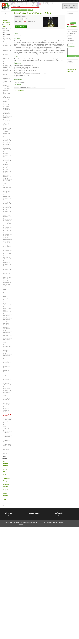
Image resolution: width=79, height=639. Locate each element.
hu (37, 1)
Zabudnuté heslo (72, 26)
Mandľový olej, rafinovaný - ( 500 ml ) (7, 198)
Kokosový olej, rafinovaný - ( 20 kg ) (7, 150)
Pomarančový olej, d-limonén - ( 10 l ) (7, 352)
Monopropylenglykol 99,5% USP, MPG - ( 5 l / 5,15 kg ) (7, 241)
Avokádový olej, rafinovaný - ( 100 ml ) (7, 40)
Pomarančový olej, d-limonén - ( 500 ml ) (7, 341)
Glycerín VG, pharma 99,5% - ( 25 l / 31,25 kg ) (7, 119)
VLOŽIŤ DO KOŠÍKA (20, 26)
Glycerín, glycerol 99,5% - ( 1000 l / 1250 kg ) (7, 130)
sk (29, 1)
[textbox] (25, 6)
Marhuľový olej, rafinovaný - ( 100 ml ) (7, 211)
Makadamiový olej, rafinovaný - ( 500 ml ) (7, 187)
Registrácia (71, 24)
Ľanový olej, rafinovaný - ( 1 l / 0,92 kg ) (7, 160)
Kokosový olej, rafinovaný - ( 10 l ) (7, 144)
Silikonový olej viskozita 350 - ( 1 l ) (7, 405)
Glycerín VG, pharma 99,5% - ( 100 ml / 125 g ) (7, 87)
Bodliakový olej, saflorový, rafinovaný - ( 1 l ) (7, 69)
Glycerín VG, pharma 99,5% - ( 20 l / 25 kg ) (7, 114)
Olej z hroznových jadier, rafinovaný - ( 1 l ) (7, 284)
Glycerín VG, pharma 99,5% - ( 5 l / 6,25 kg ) (7, 103)
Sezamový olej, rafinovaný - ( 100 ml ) (7, 379)
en (34, 1)
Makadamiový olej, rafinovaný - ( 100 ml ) (7, 182)
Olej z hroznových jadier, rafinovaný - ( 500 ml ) (7, 279)
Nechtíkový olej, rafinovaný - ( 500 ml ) (7, 264)
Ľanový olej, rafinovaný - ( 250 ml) (7, 155)
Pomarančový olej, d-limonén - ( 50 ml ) (7, 329)
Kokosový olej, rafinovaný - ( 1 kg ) (7, 135)
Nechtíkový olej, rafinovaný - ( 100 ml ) (7, 259)
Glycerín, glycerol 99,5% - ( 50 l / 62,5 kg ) (7, 124)
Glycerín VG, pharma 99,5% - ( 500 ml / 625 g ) (7, 92)
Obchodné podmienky (21, 9)
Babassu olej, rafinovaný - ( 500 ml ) (7, 60)
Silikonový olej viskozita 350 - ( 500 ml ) (6, 399)
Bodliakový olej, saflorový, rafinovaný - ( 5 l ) (7, 74)
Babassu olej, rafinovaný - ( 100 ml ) (7, 54)
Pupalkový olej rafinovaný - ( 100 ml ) (7, 357)
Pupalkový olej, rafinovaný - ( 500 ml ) (7, 362)
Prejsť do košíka (70, 7)
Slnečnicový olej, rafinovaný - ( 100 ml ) (7, 416)
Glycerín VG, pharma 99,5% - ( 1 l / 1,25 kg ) (7, 97)
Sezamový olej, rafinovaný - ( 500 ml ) (7, 385)
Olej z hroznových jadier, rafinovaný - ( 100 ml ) (7, 273)
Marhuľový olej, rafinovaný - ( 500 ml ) (7, 217)
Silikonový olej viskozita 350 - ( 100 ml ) (6, 394)
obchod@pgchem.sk (21, 0)
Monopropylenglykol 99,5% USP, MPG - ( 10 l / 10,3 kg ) (7, 246)
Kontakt (30, 9)
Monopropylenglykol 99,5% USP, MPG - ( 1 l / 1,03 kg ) (7, 236)
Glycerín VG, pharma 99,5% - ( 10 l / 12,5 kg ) (7, 108)
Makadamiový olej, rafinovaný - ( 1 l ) (7, 193)
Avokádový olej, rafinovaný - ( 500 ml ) (7, 45)
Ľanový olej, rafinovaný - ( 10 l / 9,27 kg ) (7, 171)
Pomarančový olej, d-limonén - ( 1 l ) (7, 346)
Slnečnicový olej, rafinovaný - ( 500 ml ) (7, 421)
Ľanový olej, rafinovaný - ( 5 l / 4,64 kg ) (7, 166)
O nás (12, 9)
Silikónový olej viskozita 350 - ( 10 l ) (6, 410)
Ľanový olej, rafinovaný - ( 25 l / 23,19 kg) (7, 177)
